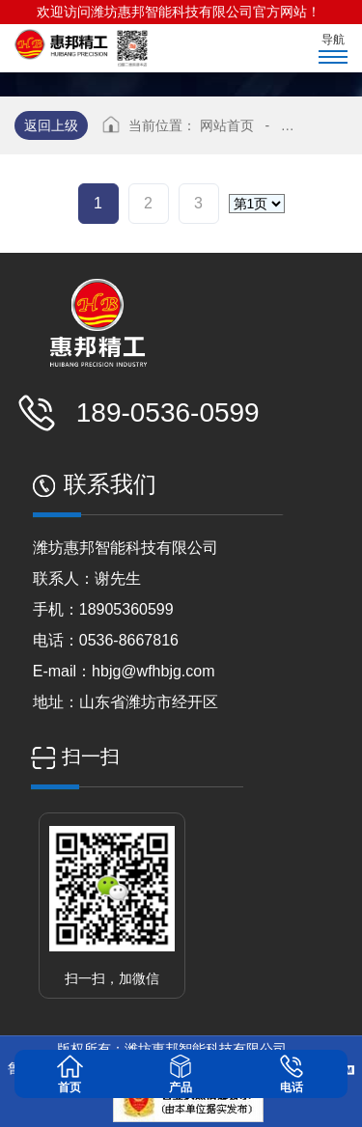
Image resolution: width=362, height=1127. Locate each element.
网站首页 (227, 125)
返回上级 (51, 125)
